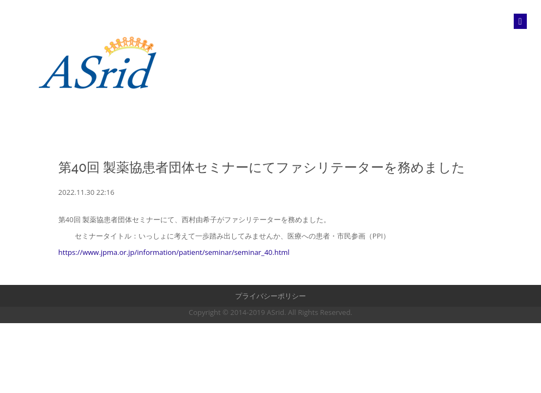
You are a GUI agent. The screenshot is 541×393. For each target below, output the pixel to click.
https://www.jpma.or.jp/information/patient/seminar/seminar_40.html (174, 252)
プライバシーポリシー (270, 296)
